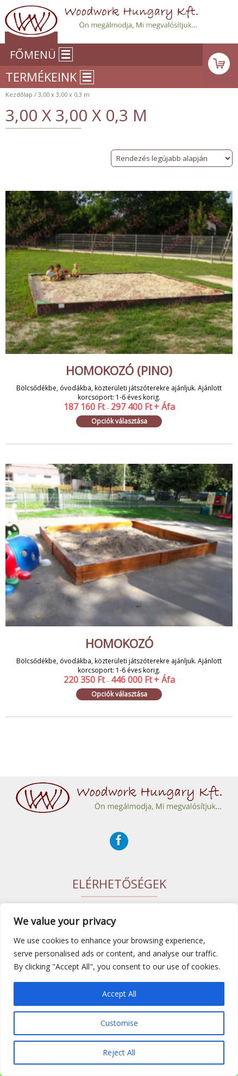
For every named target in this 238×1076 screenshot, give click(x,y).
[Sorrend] (172, 158)
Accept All (119, 993)
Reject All (119, 1052)
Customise (119, 1023)
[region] (119, 989)
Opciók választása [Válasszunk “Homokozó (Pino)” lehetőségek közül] (119, 421)
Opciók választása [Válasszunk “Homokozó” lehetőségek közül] (119, 694)
